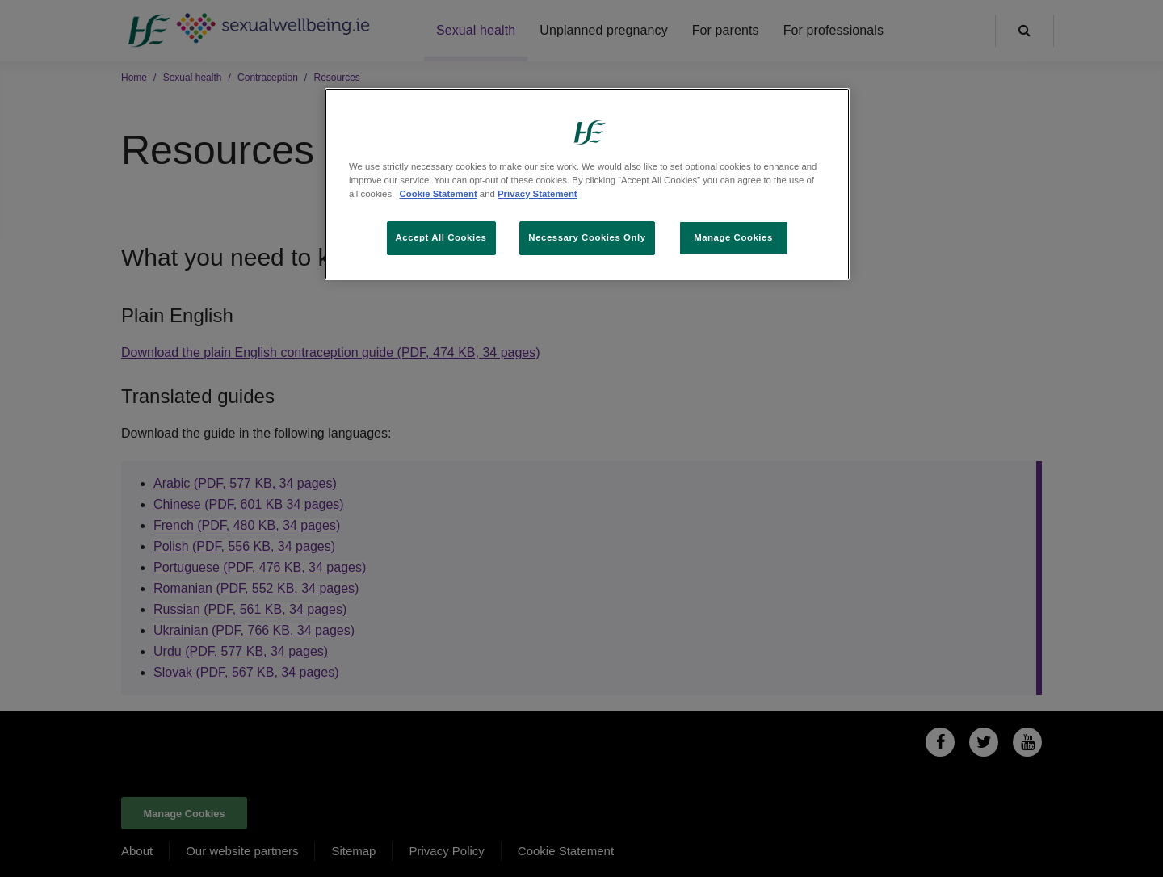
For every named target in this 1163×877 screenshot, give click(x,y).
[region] (587, 184)
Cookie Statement (438, 194)
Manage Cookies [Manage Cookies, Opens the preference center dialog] (733, 237)
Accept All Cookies (441, 237)
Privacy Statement (537, 194)
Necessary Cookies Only (586, 237)
